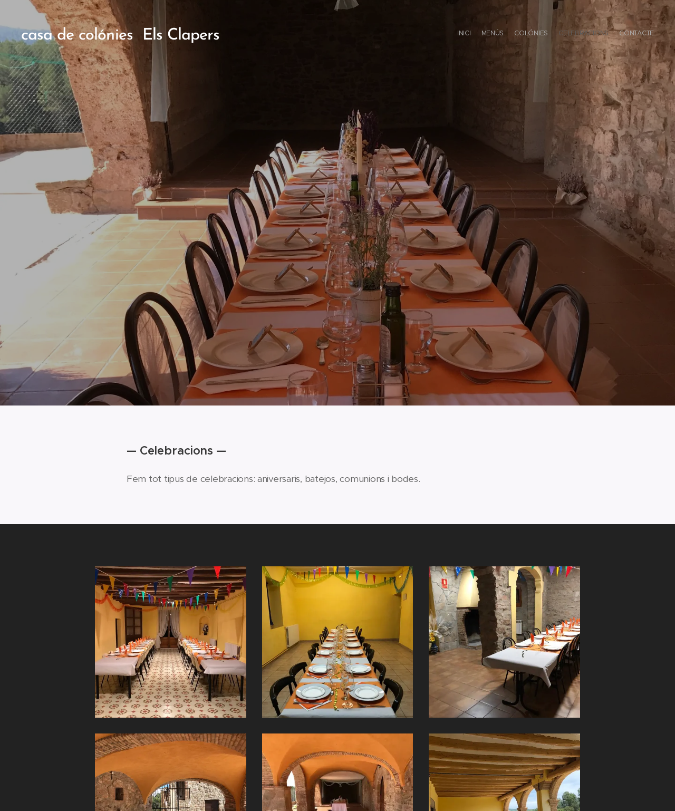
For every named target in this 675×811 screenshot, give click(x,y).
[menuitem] (613, 34)
